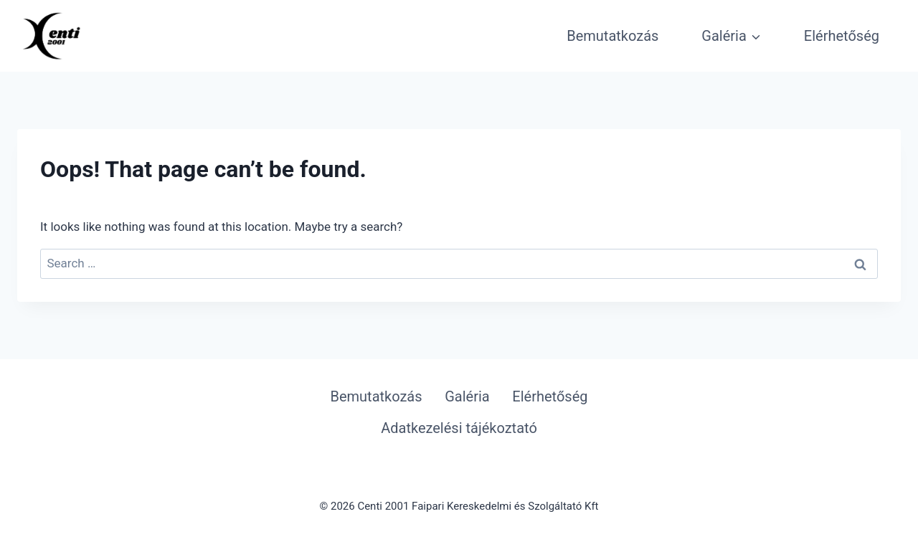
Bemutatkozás (612, 35)
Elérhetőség (841, 35)
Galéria (467, 396)
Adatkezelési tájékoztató (459, 428)
